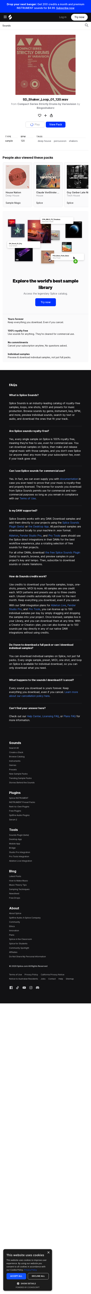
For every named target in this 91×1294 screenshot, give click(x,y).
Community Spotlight (19, 948)
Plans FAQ (70, 716)
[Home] (10, 17)
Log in (62, 17)
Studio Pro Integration (19, 852)
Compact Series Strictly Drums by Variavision (46, 104)
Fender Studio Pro (31, 535)
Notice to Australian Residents (23, 979)
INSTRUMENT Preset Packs (22, 802)
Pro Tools (54, 535)
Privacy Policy (31, 974)
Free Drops (14, 898)
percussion (60, 141)
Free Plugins (15, 811)
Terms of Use (28, 498)
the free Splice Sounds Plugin (62, 552)
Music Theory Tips (18, 885)
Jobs (43, 979)
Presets (13, 769)
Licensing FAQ (50, 716)
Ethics (12, 926)
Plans (11, 935)
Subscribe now (65, 8)
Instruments (14, 761)
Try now (79, 17)
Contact (52, 979)
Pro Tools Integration (19, 856)
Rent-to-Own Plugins (19, 806)
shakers (73, 141)
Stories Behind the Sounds (22, 782)
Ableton (13, 535)
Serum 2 (13, 819)
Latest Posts (15, 876)
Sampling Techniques (19, 889)
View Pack (55, 124)
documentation (69, 478)
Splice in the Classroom (20, 939)
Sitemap (70, 979)
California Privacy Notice (52, 974)
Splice (39, 202)
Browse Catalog (17, 756)
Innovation (14, 930)
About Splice (15, 913)
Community (14, 922)
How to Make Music (18, 880)
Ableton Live (58, 605)
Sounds (6, 25)
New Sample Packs (18, 774)
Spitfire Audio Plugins (19, 815)
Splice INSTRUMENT (18, 798)
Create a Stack (16, 752)
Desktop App (15, 839)
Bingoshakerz (45, 107)
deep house (44, 141)
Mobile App (14, 843)
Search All (14, 748)
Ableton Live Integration (20, 861)
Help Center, (34, 716)
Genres (12, 765)
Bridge (12, 848)
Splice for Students (18, 943)
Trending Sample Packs (20, 778)
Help (60, 979)
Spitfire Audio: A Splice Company (25, 917)
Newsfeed (14, 893)
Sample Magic (13, 202)
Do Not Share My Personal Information (27, 956)
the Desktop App (38, 526)
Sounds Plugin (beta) (19, 835)
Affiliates (13, 952)
